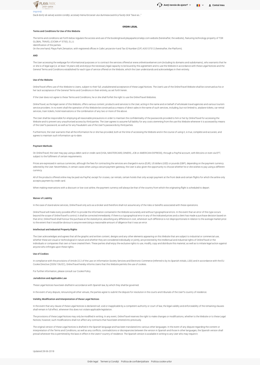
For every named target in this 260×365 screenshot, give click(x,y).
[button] (174, 5)
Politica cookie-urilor (161, 361)
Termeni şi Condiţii (109, 361)
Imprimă (37, 11)
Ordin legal (92, 361)
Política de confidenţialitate (135, 361)
